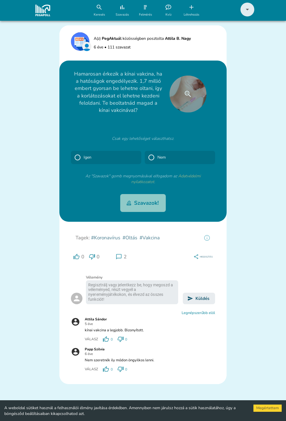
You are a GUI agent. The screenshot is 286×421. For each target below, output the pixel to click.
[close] (188, 94)
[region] (207, 237)
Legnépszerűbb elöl (198, 312)
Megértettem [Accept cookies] (267, 408)
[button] (247, 15)
